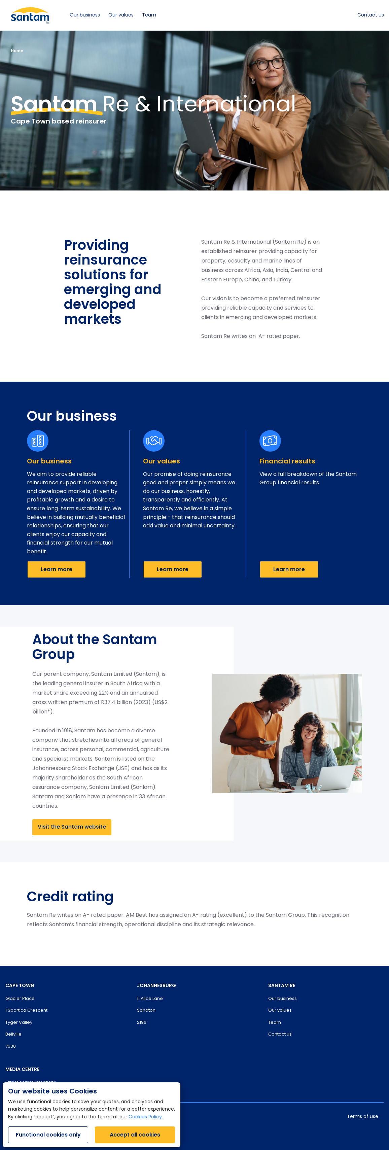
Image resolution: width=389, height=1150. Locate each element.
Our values (121, 15)
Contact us (370, 15)
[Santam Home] (30, 15)
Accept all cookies (135, 1135)
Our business (85, 15)
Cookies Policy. (146, 1117)
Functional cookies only (48, 1135)
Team (149, 15)
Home (17, 51)
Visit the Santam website (72, 827)
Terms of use (362, 1116)
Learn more (56, 569)
